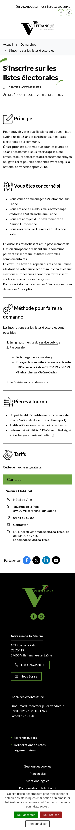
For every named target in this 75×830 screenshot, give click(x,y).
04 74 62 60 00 (23, 517)
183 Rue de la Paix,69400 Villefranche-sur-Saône (36, 508)
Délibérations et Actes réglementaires (30, 747)
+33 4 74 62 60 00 (30, 665)
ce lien (48, 435)
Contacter (20, 524)
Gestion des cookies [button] (37, 766)
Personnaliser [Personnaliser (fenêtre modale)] (37, 823)
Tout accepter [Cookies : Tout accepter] (26, 815)
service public (49, 342)
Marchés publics (25, 737)
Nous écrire (26, 676)
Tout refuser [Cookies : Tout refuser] (51, 815)
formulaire (43, 357)
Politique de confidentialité (37, 788)
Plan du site (38, 773)
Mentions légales (37, 781)
